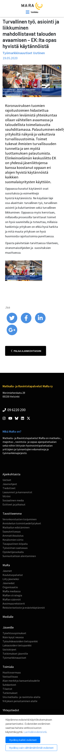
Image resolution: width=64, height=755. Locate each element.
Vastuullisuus (10, 676)
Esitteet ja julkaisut (14, 504)
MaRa (6, 565)
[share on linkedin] (40, 322)
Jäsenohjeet (10, 484)
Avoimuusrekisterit (14, 603)
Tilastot (7, 688)
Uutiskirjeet (9, 649)
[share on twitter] (12, 322)
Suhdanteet (9, 684)
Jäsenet (7, 571)
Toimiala (8, 667)
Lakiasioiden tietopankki (17, 645)
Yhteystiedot (11, 710)
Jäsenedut (9, 583)
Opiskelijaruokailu (13, 552)
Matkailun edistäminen (16, 527)
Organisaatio (10, 587)
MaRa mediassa (11, 591)
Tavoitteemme (12, 513)
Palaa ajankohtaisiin (26, 351)
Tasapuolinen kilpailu (15, 543)
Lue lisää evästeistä (35, 731)
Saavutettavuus (12, 531)
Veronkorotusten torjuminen (20, 519)
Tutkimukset (10, 693)
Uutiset (7, 480)
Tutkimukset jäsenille (15, 653)
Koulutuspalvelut (13, 575)
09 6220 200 (14, 410)
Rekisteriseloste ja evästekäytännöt (24, 607)
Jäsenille (8, 627)
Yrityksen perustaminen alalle (20, 701)
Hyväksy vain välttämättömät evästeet (31, 747)
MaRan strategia (12, 595)
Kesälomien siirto (13, 539)
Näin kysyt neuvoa (13, 637)
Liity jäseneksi (11, 579)
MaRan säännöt (12, 599)
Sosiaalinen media (13, 500)
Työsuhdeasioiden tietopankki (20, 641)
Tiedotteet (9, 488)
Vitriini (6, 496)
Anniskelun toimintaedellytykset (22, 523)
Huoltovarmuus (12, 672)
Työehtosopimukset (14, 633)
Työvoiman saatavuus (15, 548)
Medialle (8, 617)
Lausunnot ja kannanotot (17, 492)
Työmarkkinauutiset (14, 657)
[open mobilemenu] (32, 12)
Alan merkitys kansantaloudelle (21, 680)
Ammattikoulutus (13, 535)
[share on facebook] (26, 322)
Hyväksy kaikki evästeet (23, 739)
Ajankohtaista (11, 474)
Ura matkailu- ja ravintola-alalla (21, 697)
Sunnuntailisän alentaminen (19, 556)
